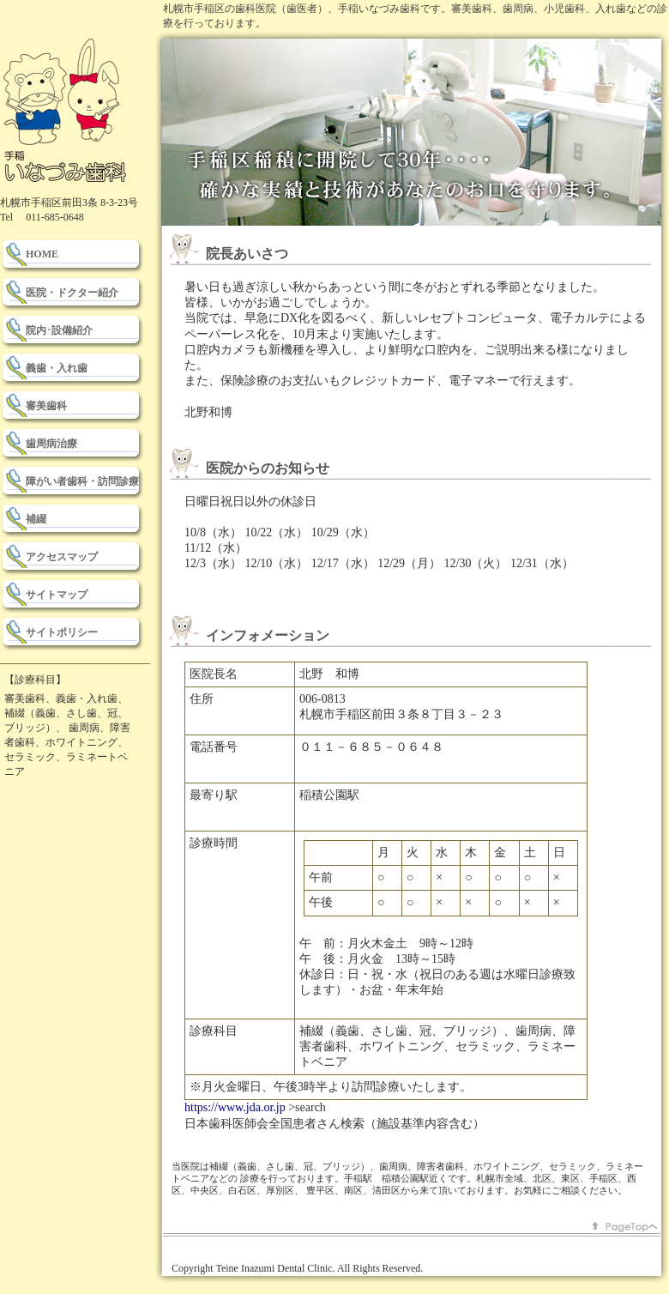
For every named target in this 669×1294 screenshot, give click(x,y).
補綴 (36, 519)
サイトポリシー (62, 632)
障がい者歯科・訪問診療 (82, 481)
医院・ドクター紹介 (72, 293)
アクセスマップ (62, 557)
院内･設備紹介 (59, 330)
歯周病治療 (51, 444)
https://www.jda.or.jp (235, 1107)
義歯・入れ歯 (56, 368)
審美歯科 (46, 406)
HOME (42, 254)
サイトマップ (56, 595)
